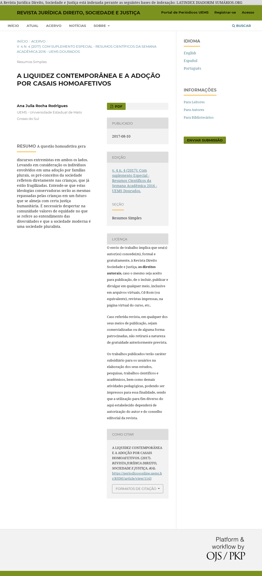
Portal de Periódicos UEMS (185, 12)
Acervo (53, 26)
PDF (118, 106)
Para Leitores (194, 102)
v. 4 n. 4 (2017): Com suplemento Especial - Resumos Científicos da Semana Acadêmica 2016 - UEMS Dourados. (86, 49)
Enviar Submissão (205, 140)
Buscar (241, 26)
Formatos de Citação (136, 489)
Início (13, 26)
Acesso (248, 12)
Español (190, 60)
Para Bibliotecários (199, 117)
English (190, 52)
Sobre (100, 26)
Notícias (77, 26)
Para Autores (194, 109)
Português (192, 68)
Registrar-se (225, 12)
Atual (32, 26)
